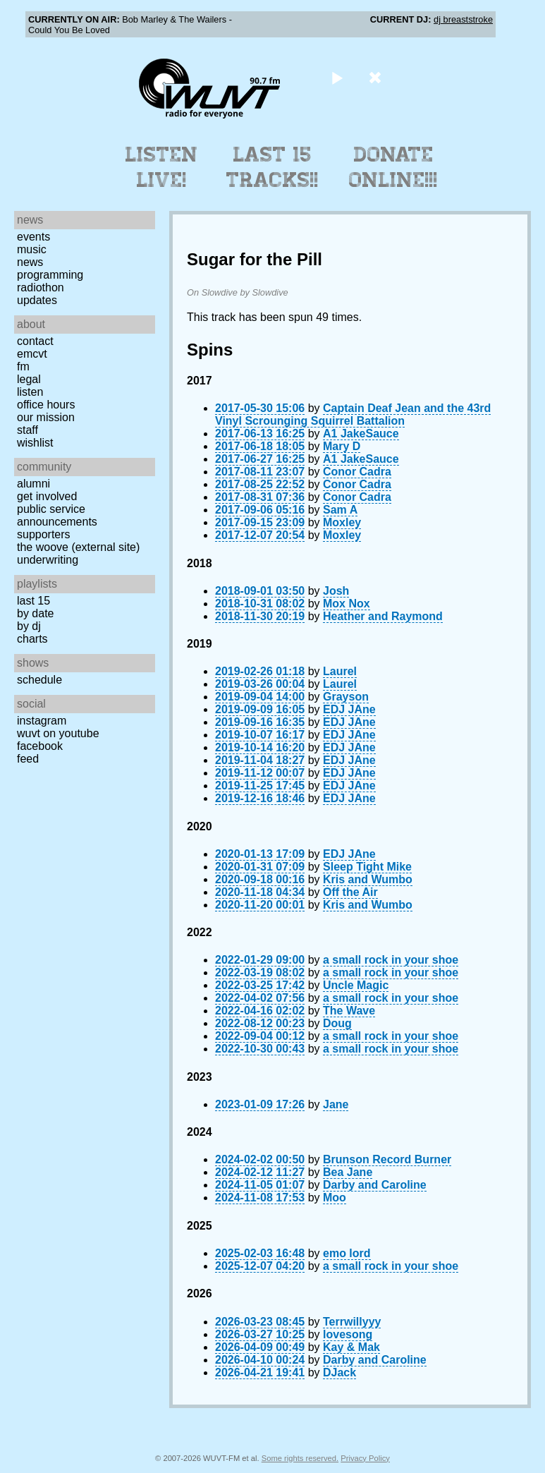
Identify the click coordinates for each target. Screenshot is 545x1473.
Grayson (346, 697)
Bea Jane (347, 1172)
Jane (335, 1104)
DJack (339, 1372)
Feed (28, 759)
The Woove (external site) (78, 547)
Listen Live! (161, 167)
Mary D (341, 446)
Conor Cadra (357, 472)
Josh (336, 591)
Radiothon (40, 287)
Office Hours (46, 405)
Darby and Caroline (375, 1185)
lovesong (347, 1334)
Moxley (342, 522)
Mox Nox (346, 604)
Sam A (340, 510)
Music (32, 249)
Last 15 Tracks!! (272, 167)
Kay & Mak (351, 1347)
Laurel (340, 671)
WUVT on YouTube (58, 733)
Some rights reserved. (300, 1458)
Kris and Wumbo (367, 879)
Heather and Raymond (383, 616)
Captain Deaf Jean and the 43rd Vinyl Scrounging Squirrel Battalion (353, 414)
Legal (29, 379)
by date (35, 613)
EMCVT (32, 354)
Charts (32, 639)
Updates (37, 300)
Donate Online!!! (393, 167)
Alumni (33, 484)
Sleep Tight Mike (367, 867)
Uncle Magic (355, 985)
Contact (35, 341)
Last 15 (33, 601)
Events (33, 237)
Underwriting (47, 560)
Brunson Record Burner (387, 1159)
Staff (27, 430)
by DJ (29, 626)
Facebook (40, 746)
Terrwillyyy (352, 1322)
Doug (337, 1023)
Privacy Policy (365, 1458)
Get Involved (47, 496)
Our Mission (46, 417)
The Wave (349, 1011)
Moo (334, 1198)
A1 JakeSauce (361, 434)
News (30, 262)
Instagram (41, 721)
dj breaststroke (463, 19)
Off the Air (350, 892)
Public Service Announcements (57, 515)
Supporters (44, 534)
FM (23, 366)
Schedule (39, 680)
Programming (50, 275)
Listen (30, 392)
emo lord (347, 1253)
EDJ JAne (349, 709)
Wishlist (35, 443)
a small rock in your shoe (390, 960)
